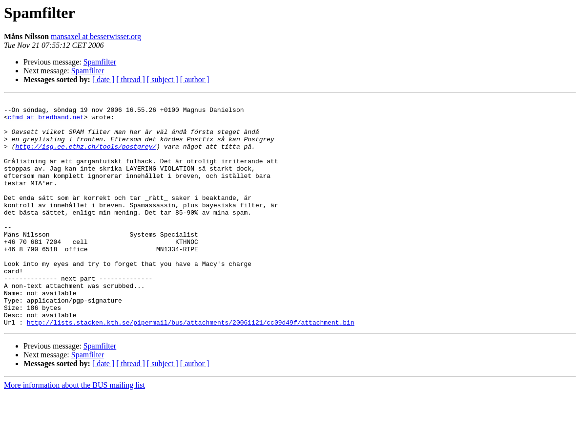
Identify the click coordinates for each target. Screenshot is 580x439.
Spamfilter (100, 62)
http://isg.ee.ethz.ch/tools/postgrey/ (85, 156)
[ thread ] (130, 79)
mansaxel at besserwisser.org (96, 36)
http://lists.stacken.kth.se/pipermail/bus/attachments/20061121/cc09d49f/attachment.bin (190, 367)
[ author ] (194, 79)
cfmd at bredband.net (46, 121)
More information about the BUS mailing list (74, 430)
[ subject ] (162, 79)
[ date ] (103, 79)
